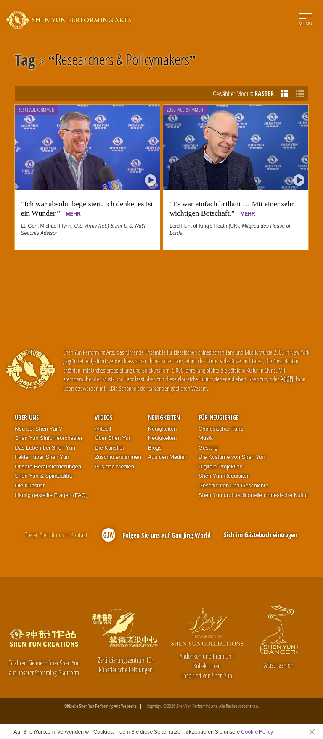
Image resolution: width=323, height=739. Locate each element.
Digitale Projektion (221, 466)
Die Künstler (30, 485)
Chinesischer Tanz (221, 429)
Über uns (27, 417)
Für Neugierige (218, 417)
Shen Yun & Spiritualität (43, 476)
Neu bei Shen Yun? (38, 429)
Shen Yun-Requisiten (224, 476)
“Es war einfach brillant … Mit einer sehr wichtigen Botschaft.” (231, 208)
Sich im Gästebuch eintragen (260, 534)
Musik (206, 438)
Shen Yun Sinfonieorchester (48, 438)
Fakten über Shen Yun (42, 457)
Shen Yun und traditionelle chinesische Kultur (253, 495)
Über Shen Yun (113, 438)
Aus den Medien (114, 466)
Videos (103, 417)
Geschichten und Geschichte (233, 485)
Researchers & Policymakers (122, 61)
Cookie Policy (257, 731)
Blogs (155, 447)
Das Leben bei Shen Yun (45, 447)
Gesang (208, 447)
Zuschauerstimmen (36, 109)
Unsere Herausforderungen (48, 466)
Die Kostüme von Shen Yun (232, 457)
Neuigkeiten (164, 417)
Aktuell (103, 429)
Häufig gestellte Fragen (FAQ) (51, 495)
